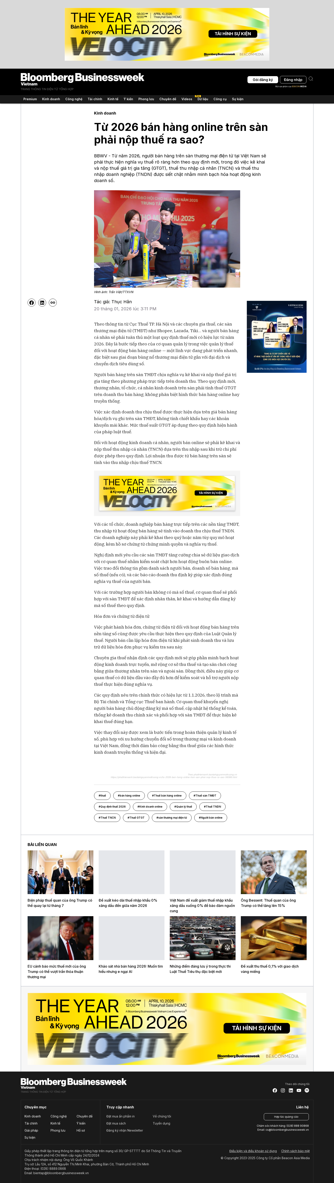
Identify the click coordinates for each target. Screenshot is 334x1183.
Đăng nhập (293, 79)
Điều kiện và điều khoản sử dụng (253, 1151)
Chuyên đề (84, 1116)
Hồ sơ (81, 1130)
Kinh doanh (33, 1116)
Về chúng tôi (162, 1116)
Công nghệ (59, 1116)
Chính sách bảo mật (295, 1151)
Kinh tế (55, 1123)
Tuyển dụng (161, 1123)
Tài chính (31, 1123)
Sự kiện (237, 99)
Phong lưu (58, 1130)
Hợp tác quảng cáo (286, 1116)
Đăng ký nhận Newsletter (124, 1130)
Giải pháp (31, 1130)
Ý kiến (81, 1123)
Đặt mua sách (116, 1123)
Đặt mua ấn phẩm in (120, 1116)
